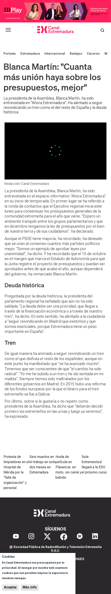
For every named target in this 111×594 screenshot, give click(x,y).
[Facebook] (63, 536)
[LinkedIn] (95, 536)
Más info (30, 587)
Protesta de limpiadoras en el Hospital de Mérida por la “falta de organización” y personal (16, 472)
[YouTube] (16, 536)
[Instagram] (31, 536)
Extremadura (30, 53)
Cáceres (93, 53)
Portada (9, 53)
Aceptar (10, 587)
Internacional (54, 53)
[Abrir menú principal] (8, 30)
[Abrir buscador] (102, 29)
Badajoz (76, 53)
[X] (47, 536)
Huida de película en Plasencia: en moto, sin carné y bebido (68, 467)
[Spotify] (80, 536)
